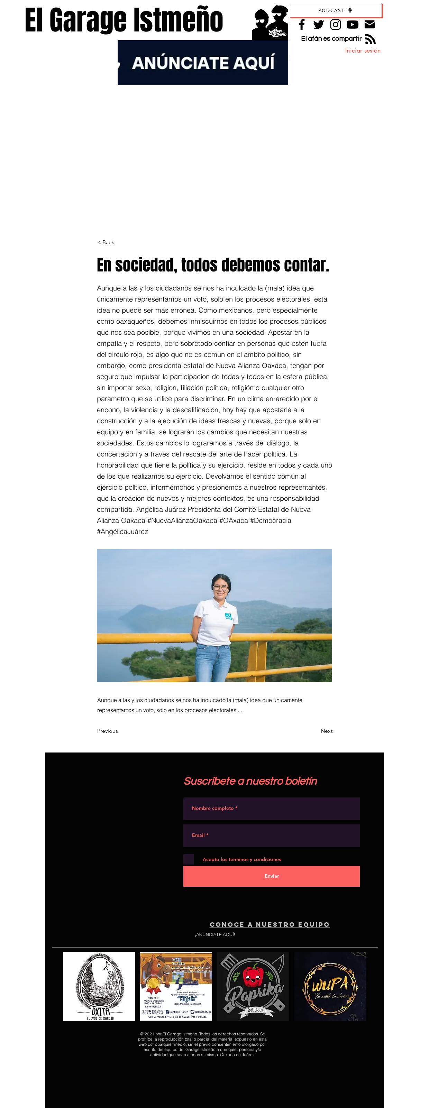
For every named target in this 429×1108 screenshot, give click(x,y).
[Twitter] (318, 24)
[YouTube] (352, 24)
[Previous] (120, 731)
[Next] (315, 731)
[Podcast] (335, 10)
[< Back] (120, 242)
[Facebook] (301, 24)
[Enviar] (271, 876)
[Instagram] (335, 24)
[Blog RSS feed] (370, 39)
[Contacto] (370, 24)
